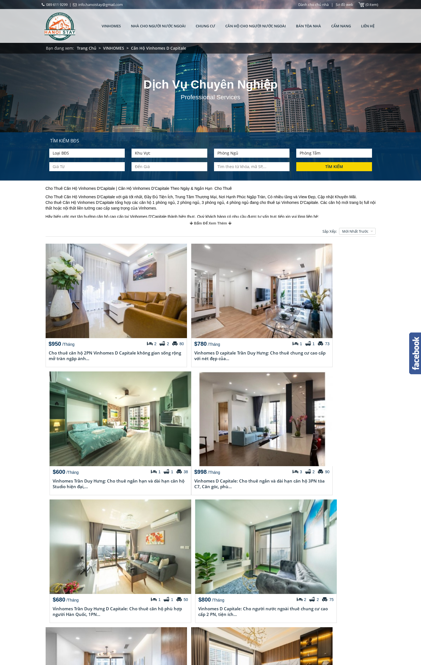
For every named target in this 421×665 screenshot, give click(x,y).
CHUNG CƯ (205, 25)
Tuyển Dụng (58, 612)
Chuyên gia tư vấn (64, 621)
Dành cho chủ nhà (313, 4)
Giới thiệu (56, 595)
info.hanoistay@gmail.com (263, 626)
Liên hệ (368, 25)
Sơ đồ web (344, 4)
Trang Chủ (86, 48)
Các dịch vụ (58, 629)
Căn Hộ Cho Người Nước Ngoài (255, 25)
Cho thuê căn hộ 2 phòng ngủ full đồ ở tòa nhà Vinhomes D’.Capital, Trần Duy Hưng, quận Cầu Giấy (181, 619)
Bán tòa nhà (308, 25)
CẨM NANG (341, 25)
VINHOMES (111, 25)
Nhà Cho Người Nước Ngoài (158, 25)
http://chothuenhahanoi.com (263, 635)
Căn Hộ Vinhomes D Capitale (158, 48)
